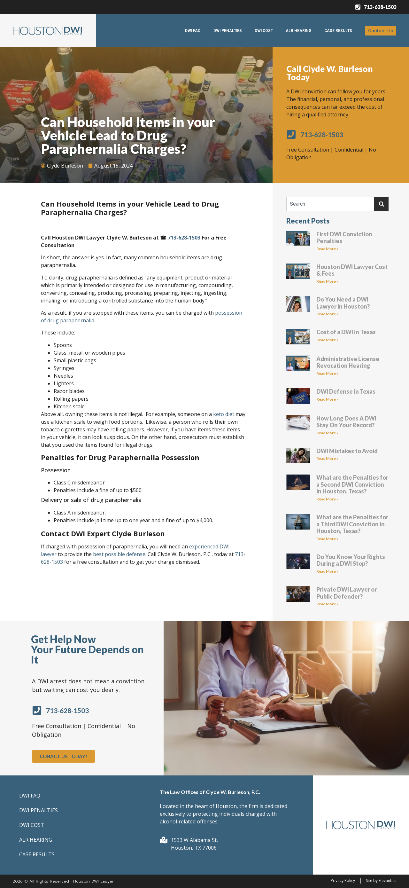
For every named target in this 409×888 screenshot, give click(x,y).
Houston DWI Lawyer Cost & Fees (352, 270)
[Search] (381, 204)
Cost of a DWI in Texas (346, 331)
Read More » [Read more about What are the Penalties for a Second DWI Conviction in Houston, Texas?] (327, 499)
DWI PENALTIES (227, 30)
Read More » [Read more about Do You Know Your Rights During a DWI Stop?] (327, 571)
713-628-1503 (184, 237)
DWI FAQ (193, 30)
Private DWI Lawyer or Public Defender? (346, 593)
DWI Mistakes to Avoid (347, 450)
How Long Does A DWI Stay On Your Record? (346, 422)
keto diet (224, 414)
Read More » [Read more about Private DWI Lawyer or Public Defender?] (327, 603)
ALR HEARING (299, 30)
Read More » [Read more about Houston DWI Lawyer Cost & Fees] (327, 281)
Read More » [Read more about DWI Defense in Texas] (327, 399)
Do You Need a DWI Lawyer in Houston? (343, 303)
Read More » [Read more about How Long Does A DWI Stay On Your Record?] (327, 432)
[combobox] (330, 204)
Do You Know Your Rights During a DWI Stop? (350, 560)
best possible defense (119, 554)
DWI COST (264, 30)
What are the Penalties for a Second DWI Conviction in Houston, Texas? (352, 484)
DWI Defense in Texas (345, 391)
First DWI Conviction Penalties (344, 238)
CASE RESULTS (338, 30)
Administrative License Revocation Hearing (347, 362)
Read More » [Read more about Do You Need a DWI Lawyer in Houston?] (327, 313)
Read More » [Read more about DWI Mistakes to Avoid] (327, 458)
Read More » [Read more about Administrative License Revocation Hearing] (327, 373)
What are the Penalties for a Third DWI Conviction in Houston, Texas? (352, 524)
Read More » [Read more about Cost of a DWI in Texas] (327, 339)
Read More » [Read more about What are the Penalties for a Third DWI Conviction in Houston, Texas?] (327, 538)
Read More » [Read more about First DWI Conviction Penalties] (327, 248)
